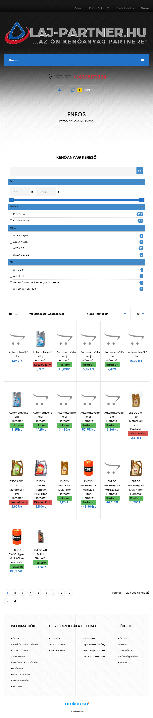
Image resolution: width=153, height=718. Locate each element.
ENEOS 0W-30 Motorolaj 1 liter (136, 419)
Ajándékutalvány (94, 644)
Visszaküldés (57, 644)
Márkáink (89, 638)
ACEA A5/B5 (20, 242)
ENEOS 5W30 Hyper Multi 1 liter (65, 485)
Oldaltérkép (57, 650)
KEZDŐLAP (65, 121)
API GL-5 (18, 270)
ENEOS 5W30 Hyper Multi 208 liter (88, 487)
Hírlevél (123, 662)
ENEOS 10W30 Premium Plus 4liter (40, 487)
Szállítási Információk (24, 644)
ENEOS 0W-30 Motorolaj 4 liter (17, 487)
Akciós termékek (94, 656)
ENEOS (89, 121)
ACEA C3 (18, 248)
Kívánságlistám (128, 656)
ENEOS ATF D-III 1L (40, 552)
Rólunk (15, 638)
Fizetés (145, 8)
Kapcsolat (55, 638)
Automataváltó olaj (18, 354)
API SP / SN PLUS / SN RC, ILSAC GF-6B (36, 282)
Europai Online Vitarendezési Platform (20, 680)
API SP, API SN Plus (24, 289)
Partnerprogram (94, 650)
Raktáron (19, 214)
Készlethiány (21, 220)
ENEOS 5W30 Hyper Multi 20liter (112, 485)
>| (15, 601)
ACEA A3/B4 (21, 235)
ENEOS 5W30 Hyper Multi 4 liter (136, 485)
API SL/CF (19, 276)
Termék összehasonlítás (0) (47, 314)
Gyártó (78, 121)
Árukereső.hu (77, 711)
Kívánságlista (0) (100, 8)
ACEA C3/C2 (21, 255)
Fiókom (79, 8)
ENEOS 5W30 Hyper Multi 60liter (17, 554)
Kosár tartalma (126, 8)
